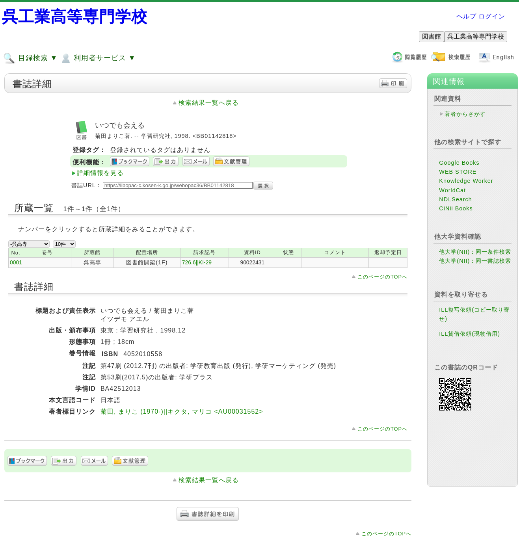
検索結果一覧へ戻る (209, 102)
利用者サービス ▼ (98, 58)
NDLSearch (455, 199)
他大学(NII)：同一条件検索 (475, 252)
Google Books (459, 163)
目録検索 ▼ (30, 58)
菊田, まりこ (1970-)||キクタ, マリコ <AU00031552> (181, 411)
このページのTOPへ (382, 277)
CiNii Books (455, 208)
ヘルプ (466, 16)
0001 (16, 262)
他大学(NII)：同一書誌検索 (475, 261)
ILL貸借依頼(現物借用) (469, 334)
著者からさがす (465, 114)
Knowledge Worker (466, 181)
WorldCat (452, 190)
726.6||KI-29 (197, 262)
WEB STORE (457, 172)
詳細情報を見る (100, 172)
